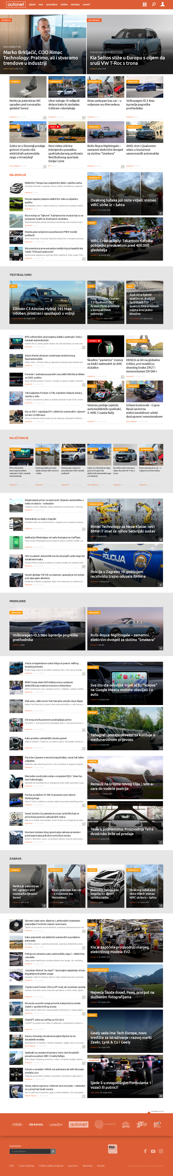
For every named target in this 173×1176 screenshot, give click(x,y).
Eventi (89, 7)
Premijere (55, 7)
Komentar (94, 1060)
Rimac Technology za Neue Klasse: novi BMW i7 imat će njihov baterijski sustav (123, 528)
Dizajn (92, 870)
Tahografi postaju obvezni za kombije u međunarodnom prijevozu (123, 737)
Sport (92, 223)
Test (44, 7)
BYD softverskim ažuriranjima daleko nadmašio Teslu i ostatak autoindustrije (19, 472)
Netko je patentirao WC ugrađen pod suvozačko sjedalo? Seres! (25, 104)
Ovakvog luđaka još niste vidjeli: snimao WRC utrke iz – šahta (123, 202)
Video (53, 127)
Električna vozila (137, 341)
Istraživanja (69, 449)
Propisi (92, 549)
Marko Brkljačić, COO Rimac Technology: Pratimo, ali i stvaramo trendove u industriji (40, 58)
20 (44, 166)
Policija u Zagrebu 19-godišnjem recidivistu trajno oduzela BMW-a (118, 574)
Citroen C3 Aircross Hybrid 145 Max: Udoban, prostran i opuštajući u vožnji (43, 311)
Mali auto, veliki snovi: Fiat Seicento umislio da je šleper (54, 701)
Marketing (87, 1166)
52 (83, 1096)
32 (160, 539)
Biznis (92, 807)
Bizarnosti (94, 82)
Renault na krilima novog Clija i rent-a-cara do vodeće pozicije (122, 786)
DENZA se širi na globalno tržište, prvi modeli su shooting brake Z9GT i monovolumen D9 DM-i (143, 365)
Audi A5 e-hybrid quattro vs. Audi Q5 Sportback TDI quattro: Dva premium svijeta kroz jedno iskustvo (144, 304)
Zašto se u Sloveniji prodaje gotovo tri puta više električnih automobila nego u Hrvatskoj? (27, 151)
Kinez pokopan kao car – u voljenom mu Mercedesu (104, 102)
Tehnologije (134, 127)
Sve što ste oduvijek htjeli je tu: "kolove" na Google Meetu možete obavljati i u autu (124, 689)
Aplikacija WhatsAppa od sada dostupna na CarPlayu (52, 537)
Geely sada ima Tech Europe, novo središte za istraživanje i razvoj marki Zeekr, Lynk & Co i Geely (121, 1037)
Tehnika (78, 7)
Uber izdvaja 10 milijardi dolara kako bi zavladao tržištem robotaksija (63, 104)
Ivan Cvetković (14, 166)
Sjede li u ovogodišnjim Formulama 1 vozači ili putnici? (121, 1085)
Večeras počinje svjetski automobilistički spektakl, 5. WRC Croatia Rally (104, 408)
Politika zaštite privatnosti (51, 1166)
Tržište (67, 7)
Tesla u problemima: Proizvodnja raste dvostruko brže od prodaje (122, 831)
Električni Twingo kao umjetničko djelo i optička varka (53, 182)
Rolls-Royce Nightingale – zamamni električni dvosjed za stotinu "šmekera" (105, 149)
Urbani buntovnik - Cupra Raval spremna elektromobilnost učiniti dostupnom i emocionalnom (144, 410)
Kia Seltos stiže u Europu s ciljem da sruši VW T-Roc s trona (127, 60)
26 (160, 1096)
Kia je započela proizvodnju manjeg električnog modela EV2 (120, 949)
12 (83, 947)
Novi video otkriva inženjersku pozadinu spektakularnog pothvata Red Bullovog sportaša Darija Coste (65, 153)
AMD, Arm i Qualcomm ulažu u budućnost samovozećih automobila (142, 149)
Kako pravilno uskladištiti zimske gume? (46, 738)
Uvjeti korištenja (26, 1166)
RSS (11, 1166)
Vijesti (35, 7)
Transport (55, 82)
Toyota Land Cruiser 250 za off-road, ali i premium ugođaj (55, 987)
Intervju (6, 20)
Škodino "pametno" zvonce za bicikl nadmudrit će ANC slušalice (105, 363)
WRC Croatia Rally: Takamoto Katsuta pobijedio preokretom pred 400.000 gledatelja (122, 245)
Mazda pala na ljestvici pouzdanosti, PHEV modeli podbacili (72, 470)
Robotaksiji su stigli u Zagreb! (40, 518)
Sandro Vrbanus (9, 69)
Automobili (94, 20)
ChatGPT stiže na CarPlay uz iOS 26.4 (44, 1019)
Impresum (73, 1166)
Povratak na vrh (157, 1111)
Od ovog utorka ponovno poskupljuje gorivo (48, 719)
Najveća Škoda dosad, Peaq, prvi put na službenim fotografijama (122, 994)
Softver (15, 449)
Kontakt (100, 1166)
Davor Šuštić (95, 1093)
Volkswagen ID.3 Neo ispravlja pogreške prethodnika (140, 104)
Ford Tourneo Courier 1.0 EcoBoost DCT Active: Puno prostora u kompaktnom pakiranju (105, 306)
